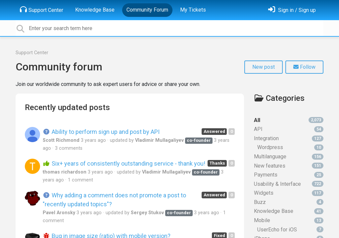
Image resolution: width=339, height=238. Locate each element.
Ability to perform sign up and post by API (101, 131)
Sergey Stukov (147, 213)
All (288, 120)
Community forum (59, 66)
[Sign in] (292, 10)
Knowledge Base (95, 10)
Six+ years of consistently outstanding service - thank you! (124, 163)
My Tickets (193, 10)
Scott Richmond (61, 140)
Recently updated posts (67, 107)
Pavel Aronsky (59, 213)
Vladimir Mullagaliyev (159, 140)
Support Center (41, 9)
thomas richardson (64, 172)
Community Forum (147, 10)
